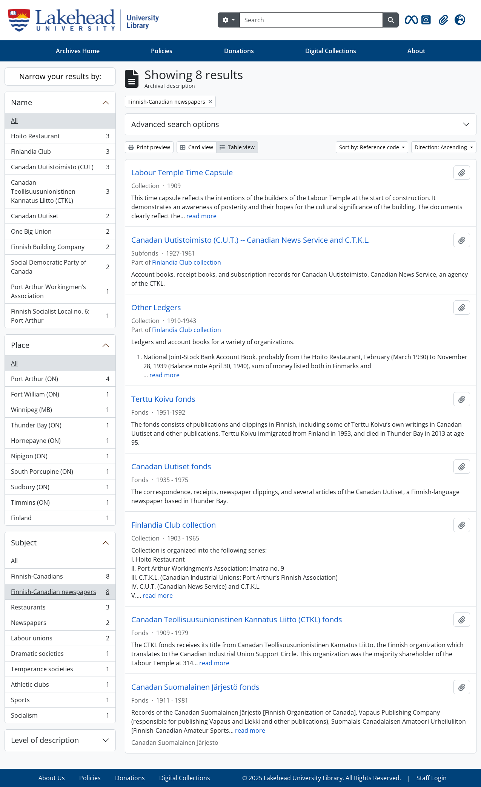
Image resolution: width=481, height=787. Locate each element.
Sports (60, 701)
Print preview (149, 147)
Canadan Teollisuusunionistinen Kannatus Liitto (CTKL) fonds (236, 619)
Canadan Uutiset (60, 217)
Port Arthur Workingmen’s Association (60, 291)
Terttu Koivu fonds (163, 399)
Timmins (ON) (60, 504)
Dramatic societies (60, 655)
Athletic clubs (60, 686)
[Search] (311, 20)
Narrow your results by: (60, 76)
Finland (60, 519)
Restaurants (60, 609)
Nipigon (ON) (60, 458)
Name (21, 102)
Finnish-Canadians (60, 578)
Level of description (45, 740)
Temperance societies (60, 671)
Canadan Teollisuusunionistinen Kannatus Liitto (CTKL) (60, 191)
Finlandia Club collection (186, 262)
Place (20, 345)
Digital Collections (330, 51)
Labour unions (60, 640)
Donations (239, 51)
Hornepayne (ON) (60, 442)
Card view (196, 147)
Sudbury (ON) (60, 488)
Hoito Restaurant (60, 138)
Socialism (60, 717)
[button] (410, 20)
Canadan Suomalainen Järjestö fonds (195, 687)
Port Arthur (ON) (60, 380)
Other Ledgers (156, 307)
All (14, 120)
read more (201, 216)
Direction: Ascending (442, 147)
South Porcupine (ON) (60, 473)
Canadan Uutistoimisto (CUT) (60, 168)
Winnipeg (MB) (60, 411)
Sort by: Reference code (370, 147)
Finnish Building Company (60, 248)
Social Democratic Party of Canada (60, 267)
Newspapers (60, 624)
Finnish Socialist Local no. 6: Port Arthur (60, 316)
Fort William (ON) (60, 396)
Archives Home (78, 51)
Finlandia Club (60, 153)
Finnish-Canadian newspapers (60, 593)
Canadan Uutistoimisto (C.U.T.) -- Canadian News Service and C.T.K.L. (250, 240)
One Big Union (60, 233)
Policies (161, 51)
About (416, 51)
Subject (24, 542)
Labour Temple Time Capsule (182, 172)
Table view (237, 147)
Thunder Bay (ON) (60, 427)
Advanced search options (175, 124)
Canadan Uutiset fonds (171, 466)
